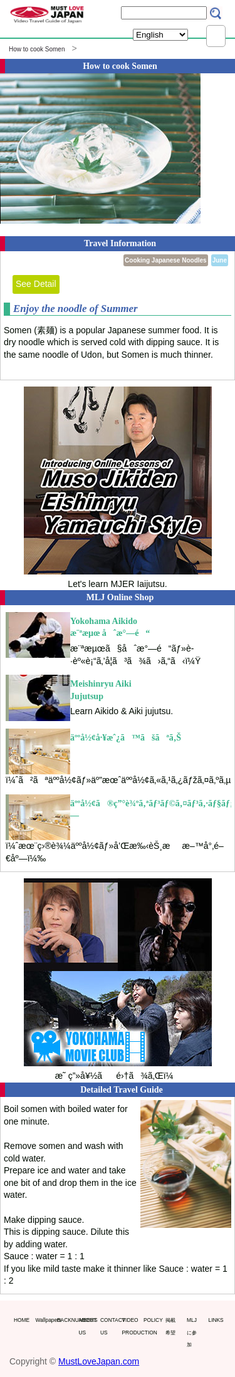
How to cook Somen (37, 49)
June (219, 260)
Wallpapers (44, 1320)
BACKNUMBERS (65, 1320)
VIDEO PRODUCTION (130, 1326)
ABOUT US (87, 1326)
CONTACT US (108, 1326)
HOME (21, 1320)
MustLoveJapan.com (98, 1361)
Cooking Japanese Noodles (166, 260)
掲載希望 (170, 1326)
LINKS (216, 1320)
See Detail (36, 284)
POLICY (152, 1320)
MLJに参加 (192, 1332)
